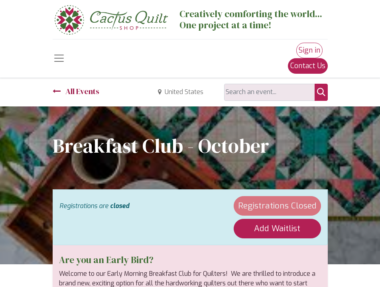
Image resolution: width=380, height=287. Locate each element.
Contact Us (307, 66)
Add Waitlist (277, 228)
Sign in (309, 50)
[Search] (321, 92)
